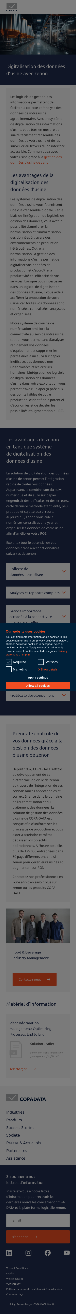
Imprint (26, 654)
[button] (48, 669)
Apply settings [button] (38, 677)
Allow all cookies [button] (38, 685)
